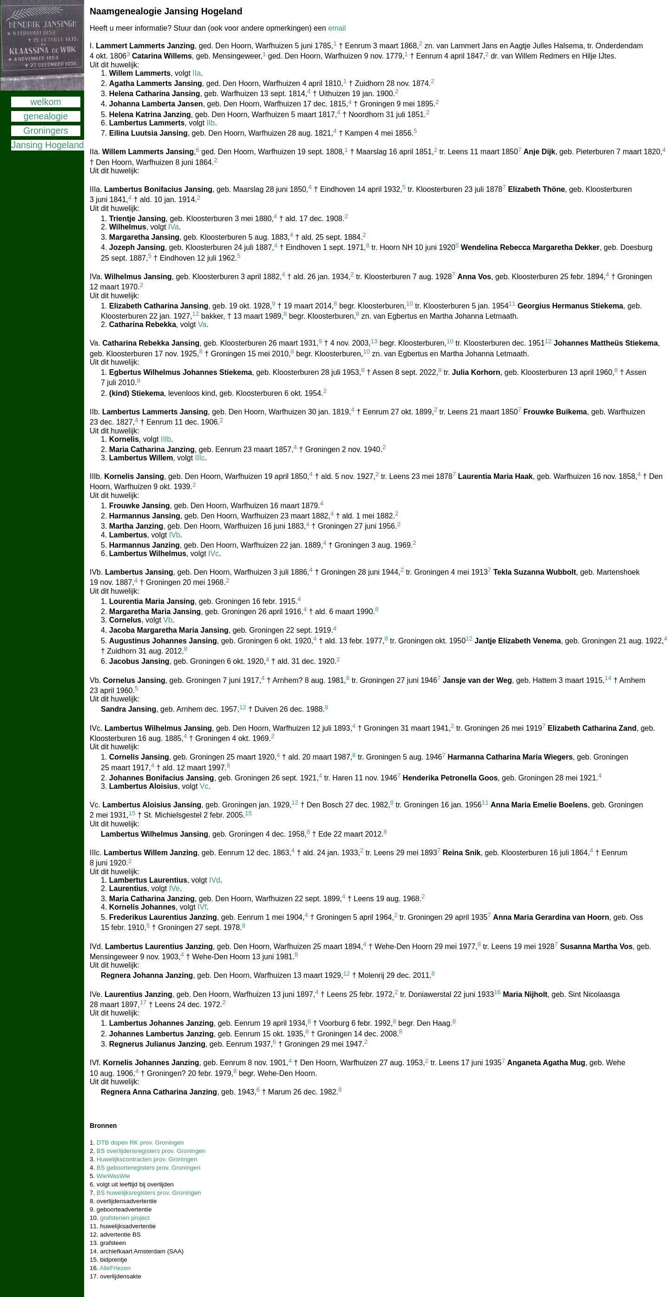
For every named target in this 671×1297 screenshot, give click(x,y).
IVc (213, 553)
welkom (45, 102)
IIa (196, 73)
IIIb (166, 439)
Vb (167, 620)
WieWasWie (113, 1176)
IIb (211, 123)
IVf (202, 907)
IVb (174, 535)
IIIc (200, 458)
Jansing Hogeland (47, 145)
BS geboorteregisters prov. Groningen (149, 1167)
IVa (173, 227)
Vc (204, 786)
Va (202, 324)
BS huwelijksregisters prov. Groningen (149, 1192)
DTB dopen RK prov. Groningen (140, 1142)
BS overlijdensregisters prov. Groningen (151, 1150)
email (337, 28)
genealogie (46, 116)
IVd (214, 880)
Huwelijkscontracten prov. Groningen (147, 1159)
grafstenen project (125, 1217)
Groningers (45, 130)
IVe (174, 888)
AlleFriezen (115, 1267)
